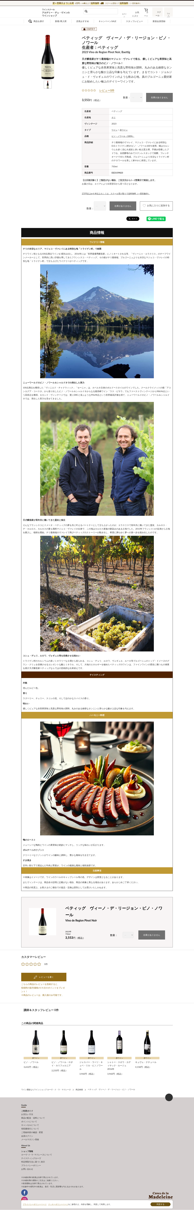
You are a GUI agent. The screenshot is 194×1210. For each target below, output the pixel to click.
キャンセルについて (30, 1123)
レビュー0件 (106, 90)
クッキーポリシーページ (58, 1204)
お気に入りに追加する (153, 205)
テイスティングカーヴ (31, 1155)
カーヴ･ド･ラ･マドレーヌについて (36, 1152)
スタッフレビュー (134, 21)
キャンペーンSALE (107, 21)
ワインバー (168, 14)
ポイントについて (29, 1120)
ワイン (115, 129)
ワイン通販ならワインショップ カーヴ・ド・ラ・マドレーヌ (31, 12)
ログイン (127, 14)
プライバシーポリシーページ (34, 1204)
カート (147, 14)
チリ (114, 117)
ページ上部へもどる (169, 1096)
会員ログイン (27, 1133)
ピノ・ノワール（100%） (124, 135)
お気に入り (137, 14)
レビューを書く (46, 976)
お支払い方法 (27, 1113)
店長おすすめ (82, 21)
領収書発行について (30, 1127)
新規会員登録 (159, 21)
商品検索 (79, 1089)
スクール (158, 14)
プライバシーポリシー (31, 1162)
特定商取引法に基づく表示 (33, 1158)
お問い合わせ (27, 1165)
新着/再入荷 (61, 21)
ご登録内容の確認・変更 (32, 1130)
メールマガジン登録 (30, 1137)
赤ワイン (124, 129)
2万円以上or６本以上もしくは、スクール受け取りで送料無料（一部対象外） (118, 193)
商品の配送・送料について (33, 1117)
